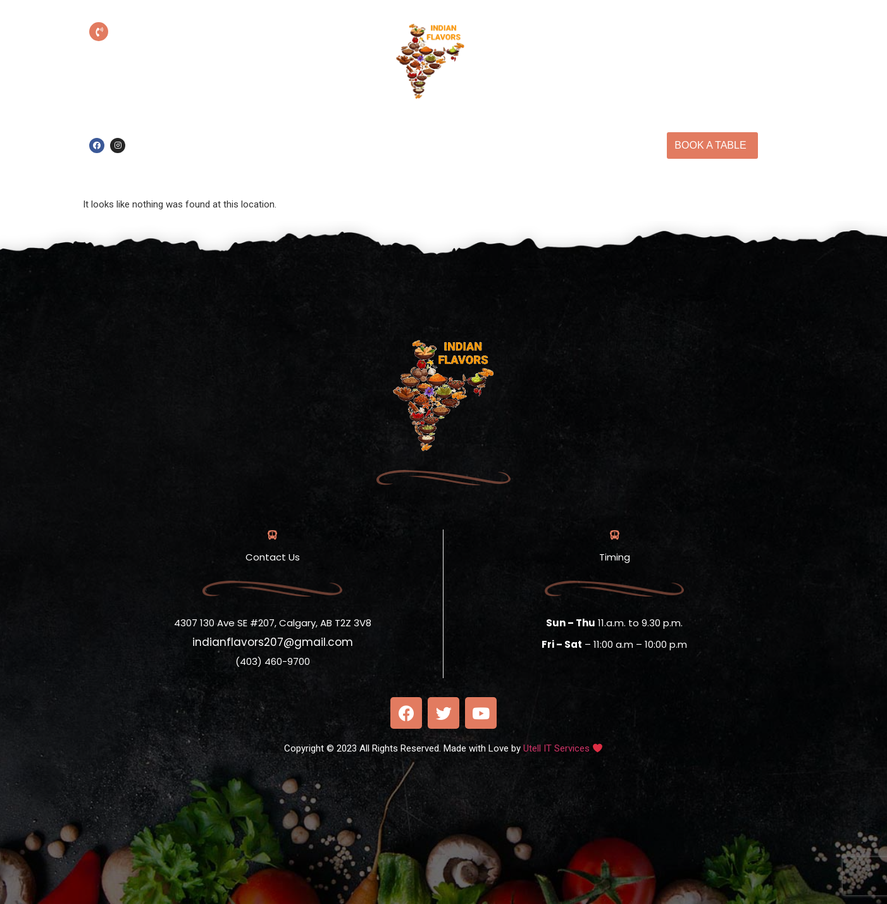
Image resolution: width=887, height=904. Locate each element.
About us (492, 131)
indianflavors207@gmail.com (272, 642)
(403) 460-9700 (185, 50)
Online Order (373, 131)
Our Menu (557, 131)
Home (437, 131)
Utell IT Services (556, 748)
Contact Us (461, 160)
